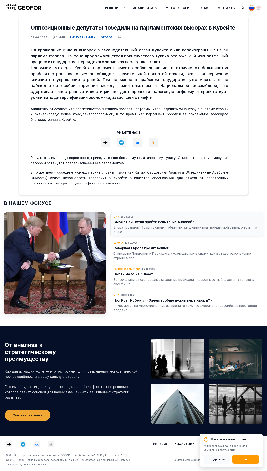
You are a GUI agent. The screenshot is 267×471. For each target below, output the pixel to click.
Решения (113, 8)
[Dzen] (105, 142)
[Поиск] (243, 8)
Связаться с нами (28, 415)
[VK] (137, 142)
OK (246, 459)
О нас (205, 8)
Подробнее (217, 459)
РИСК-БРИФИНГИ (83, 37)
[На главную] (24, 8)
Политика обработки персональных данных (52, 459)
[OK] (153, 142)
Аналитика (143, 8)
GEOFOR (107, 37)
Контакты (226, 8)
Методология (179, 8)
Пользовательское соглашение (98, 459)
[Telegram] (121, 142)
